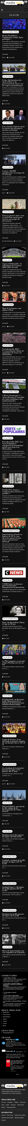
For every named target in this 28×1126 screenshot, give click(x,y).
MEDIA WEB (9, 1051)
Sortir (2, 1104)
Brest (4, 1025)
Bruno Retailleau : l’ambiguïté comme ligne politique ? (12, 37)
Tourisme (13, 1104)
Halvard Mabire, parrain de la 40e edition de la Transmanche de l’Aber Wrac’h (13, 809)
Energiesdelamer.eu (8, 1032)
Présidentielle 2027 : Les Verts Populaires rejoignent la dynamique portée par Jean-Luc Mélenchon (12, 445)
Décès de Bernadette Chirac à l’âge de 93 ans (13, 623)
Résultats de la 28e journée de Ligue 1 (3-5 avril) (13, 915)
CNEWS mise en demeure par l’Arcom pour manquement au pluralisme (13, 586)
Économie (10, 211)
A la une (5, 32)
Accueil (3, 1115)
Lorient (5, 1023)
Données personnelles (7, 1117)
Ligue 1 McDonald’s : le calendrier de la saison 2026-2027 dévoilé (12, 265)
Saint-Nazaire (6, 1016)
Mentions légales (19, 1117)
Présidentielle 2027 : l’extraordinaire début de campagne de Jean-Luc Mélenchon (13, 352)
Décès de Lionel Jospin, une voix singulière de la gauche (13, 951)
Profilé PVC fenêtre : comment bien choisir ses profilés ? (13, 491)
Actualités (10, 32)
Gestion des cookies (20, 1115)
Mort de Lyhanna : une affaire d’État (11, 309)
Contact (3, 1120)
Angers (5, 1019)
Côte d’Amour (6, 1014)
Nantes (5, 1021)
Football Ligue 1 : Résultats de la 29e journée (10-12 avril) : (13, 889)
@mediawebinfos (19, 1051)
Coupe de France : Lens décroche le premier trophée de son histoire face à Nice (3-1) (14, 742)
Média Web (6, 1012)
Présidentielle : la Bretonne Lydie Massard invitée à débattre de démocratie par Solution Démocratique (13, 702)
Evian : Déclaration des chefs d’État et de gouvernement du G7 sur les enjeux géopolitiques (12, 83)
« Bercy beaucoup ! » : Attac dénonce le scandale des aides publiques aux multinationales (13, 398)
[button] (2, 10)
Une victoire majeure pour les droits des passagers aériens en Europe (13, 128)
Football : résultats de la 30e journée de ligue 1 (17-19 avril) (13, 862)
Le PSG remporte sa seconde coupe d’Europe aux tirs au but (13, 663)
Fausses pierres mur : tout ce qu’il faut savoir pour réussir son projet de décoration (13, 218)
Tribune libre (20, 1104)
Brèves (10, 580)
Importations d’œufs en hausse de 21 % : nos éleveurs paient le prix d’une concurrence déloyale (12, 538)
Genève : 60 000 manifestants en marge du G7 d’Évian (13, 173)
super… (6, 993)
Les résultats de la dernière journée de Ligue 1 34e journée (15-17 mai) (13, 770)
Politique (16, 32)
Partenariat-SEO (11, 1107)
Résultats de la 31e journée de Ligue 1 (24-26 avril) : (13, 836)
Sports (9, 260)
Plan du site (10, 1115)
